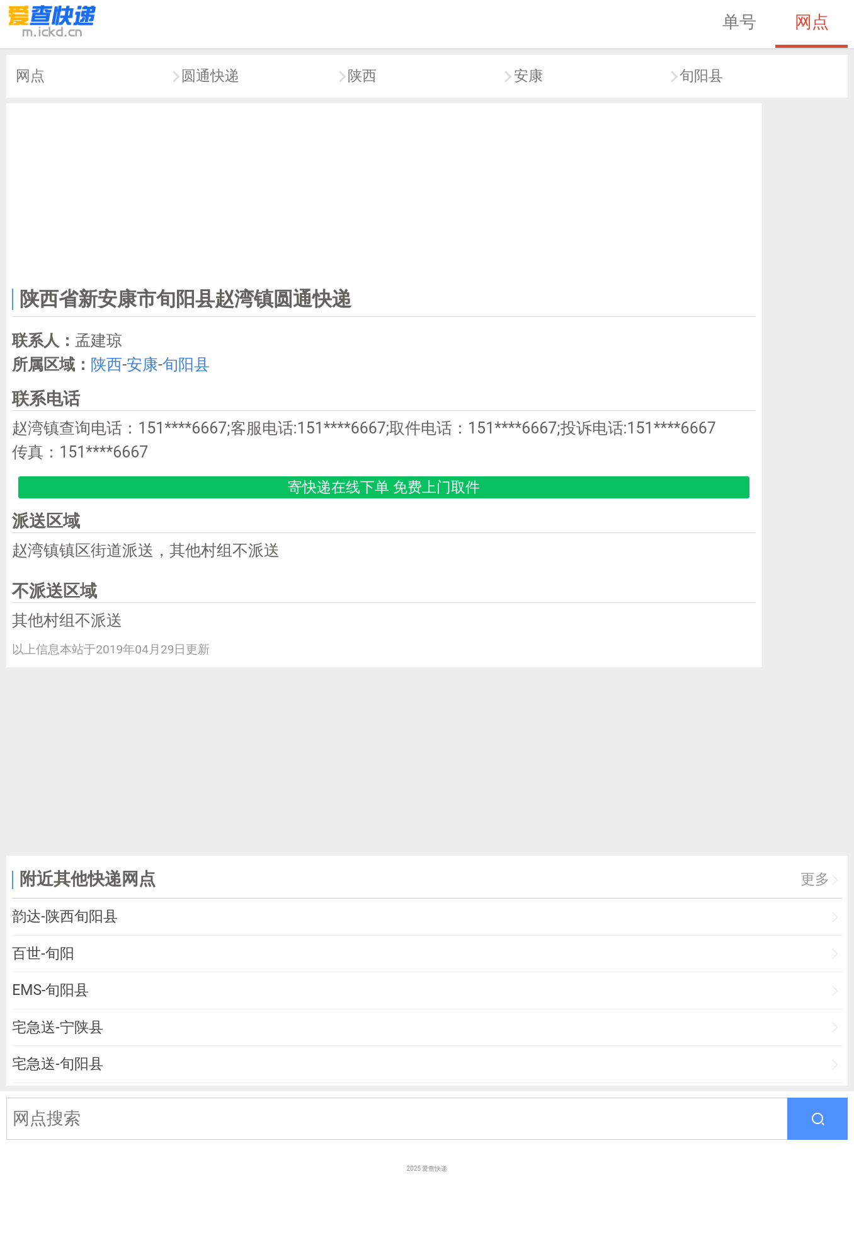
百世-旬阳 (43, 953)
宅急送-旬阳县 (57, 1063)
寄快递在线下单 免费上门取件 (384, 487)
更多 (814, 879)
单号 (739, 22)
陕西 (362, 75)
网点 (812, 22)
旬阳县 (701, 75)
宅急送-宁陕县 (57, 1027)
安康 (528, 75)
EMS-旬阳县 (50, 990)
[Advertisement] (384, 192)
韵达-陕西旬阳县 (64, 916)
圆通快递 (210, 75)
